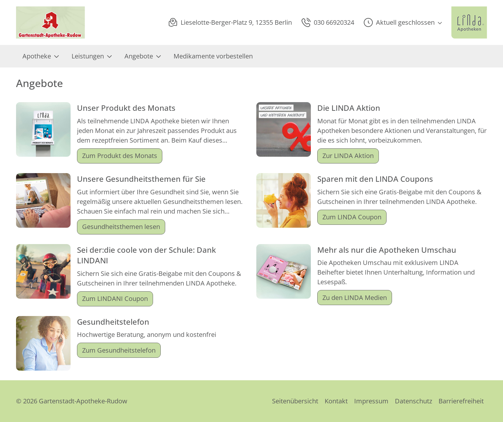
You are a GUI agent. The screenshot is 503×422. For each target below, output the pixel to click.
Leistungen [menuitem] (92, 56)
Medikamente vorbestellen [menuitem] (213, 56)
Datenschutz (413, 401)
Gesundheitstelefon (113, 321)
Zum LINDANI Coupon (115, 298)
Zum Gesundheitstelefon (119, 350)
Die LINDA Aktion (348, 107)
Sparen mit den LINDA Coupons (375, 178)
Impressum (371, 401)
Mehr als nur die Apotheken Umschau (386, 249)
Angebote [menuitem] (142, 56)
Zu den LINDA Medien (354, 297)
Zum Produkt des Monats (119, 155)
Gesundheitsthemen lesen (121, 226)
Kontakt (336, 401)
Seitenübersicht (295, 401)
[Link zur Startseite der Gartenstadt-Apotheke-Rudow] (51, 22)
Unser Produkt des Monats (126, 107)
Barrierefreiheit (461, 401)
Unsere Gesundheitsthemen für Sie (141, 178)
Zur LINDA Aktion (348, 155)
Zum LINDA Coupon (351, 217)
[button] (403, 22)
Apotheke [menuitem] (40, 56)
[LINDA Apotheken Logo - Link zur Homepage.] (469, 22)
